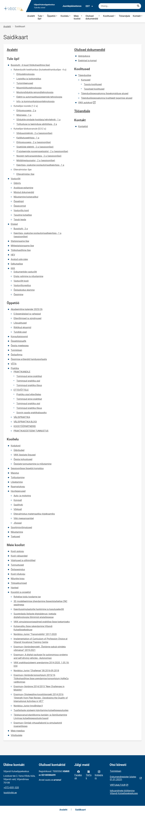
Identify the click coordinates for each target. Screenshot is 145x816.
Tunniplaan (16, 350)
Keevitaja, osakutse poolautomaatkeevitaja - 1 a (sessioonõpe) (37, 235)
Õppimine (18, 294)
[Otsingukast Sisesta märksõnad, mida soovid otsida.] (120, 6)
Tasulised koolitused (94, 89)
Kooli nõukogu (18, 574)
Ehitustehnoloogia (25, 74)
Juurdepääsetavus (71, 6)
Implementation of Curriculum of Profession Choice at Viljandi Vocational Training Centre (40, 640)
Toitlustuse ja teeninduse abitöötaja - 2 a (36, 124)
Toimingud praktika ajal (28, 380)
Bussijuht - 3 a (21, 228)
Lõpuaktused (20, 323)
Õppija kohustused (23, 459)
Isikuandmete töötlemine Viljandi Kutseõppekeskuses (124, 792)
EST (89, 6)
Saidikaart (80, 809)
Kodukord (15, 445)
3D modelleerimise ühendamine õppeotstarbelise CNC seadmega (40, 603)
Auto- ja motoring (22, 495)
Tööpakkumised (19, 583)
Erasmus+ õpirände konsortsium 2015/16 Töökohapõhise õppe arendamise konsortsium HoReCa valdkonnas (41, 678)
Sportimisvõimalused (21, 527)
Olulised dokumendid (93, 17)
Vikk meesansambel (24, 518)
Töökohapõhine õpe (21, 250)
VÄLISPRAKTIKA (22, 417)
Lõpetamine (17, 482)
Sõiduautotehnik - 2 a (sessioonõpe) (34, 133)
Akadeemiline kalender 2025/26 (26, 309)
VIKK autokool (85, 102)
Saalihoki (18, 504)
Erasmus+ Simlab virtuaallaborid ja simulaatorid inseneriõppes (38, 724)
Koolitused (109, 17)
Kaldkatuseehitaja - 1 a (27, 137)
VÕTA (13, 363)
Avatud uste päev (19, 259)
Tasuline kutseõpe (23, 215)
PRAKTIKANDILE (22, 371)
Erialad (14, 224)
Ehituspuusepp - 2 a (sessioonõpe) (33, 142)
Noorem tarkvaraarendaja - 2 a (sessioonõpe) (38, 156)
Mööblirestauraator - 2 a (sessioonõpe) (35, 160)
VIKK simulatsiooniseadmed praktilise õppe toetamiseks (42, 621)
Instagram (99, 775)
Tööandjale (124, 16)
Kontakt (138, 17)
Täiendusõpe (84, 75)
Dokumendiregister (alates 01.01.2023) (123, 778)
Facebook (78, 775)
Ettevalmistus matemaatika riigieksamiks (34, 513)
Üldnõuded (19, 450)
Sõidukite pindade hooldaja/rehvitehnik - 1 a (38, 119)
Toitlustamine (17, 477)
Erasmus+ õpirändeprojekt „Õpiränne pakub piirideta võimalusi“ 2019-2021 (40, 648)
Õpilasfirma (16, 354)
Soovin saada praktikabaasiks (31, 412)
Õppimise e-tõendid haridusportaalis (29, 359)
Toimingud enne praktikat (29, 376)
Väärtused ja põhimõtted (23, 560)
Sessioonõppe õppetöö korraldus (27, 468)
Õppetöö (52, 17)
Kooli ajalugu (17, 551)
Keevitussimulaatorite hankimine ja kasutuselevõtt (39, 609)
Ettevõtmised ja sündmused (27, 318)
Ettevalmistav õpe (25, 174)
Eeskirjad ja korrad (87, 60)
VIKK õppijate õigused (25, 454)
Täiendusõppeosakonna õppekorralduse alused (104, 93)
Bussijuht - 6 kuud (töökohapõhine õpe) (30, 65)
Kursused (85, 80)
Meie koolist (78, 17)
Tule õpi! (41, 17)
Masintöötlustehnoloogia (28, 87)
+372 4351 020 (11, 787)
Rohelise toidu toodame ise (27, 596)
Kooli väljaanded (19, 556)
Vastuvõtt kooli (21, 281)
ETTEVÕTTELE (21, 390)
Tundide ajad (20, 332)
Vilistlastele (16, 735)
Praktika (15, 368)
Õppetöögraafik (18, 341)
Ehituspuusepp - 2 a (26, 110)
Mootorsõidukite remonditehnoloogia (34, 92)
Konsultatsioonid (19, 336)
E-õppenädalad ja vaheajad (27, 313)
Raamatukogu (18, 486)
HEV (13, 254)
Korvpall (18, 500)
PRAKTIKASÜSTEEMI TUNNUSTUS (31, 430)
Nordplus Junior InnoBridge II (28, 705)
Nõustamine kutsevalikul (26, 196)
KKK (13, 268)
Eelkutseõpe (17, 263)
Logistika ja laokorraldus (28, 78)
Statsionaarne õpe (20, 241)
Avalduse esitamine (23, 187)
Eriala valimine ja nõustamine (28, 276)
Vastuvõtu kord (21, 210)
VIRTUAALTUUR (117, 785)
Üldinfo (17, 183)
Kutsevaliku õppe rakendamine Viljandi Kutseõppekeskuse (33, 628)
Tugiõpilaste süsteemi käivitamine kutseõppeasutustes (41, 710)
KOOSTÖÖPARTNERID (25, 426)
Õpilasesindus (18, 569)
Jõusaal (18, 523)
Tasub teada (20, 219)
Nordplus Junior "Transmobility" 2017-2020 (35, 634)
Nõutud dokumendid (24, 192)
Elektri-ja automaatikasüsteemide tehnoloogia (39, 97)
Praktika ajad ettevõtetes (28, 394)
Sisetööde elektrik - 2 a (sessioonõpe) (35, 147)
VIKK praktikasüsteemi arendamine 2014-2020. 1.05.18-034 (41, 664)
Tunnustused (17, 565)
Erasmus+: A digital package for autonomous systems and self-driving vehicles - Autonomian (41, 656)
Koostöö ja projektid (21, 592)
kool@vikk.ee (10, 792)
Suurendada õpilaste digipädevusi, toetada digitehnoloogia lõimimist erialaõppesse (35, 615)
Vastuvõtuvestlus (22, 285)
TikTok (88, 775)
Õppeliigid (19, 201)
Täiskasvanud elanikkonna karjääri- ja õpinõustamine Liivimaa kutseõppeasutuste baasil (40, 717)
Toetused (15, 536)
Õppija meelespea (20, 345)
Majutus (15, 473)
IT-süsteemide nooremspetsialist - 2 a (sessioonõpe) (42, 151)
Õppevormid (20, 206)
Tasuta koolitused (93, 84)
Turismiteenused (24, 83)
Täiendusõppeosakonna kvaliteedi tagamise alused (106, 98)
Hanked (14, 587)
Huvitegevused (18, 491)
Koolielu (66, 17)
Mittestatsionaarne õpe (22, 245)
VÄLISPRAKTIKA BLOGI (25, 421)
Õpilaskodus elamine (24, 290)
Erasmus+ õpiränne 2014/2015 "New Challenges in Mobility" (39, 688)
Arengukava (84, 56)
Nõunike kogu (17, 578)
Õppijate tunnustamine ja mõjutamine (32, 464)
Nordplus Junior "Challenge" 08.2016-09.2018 (36, 670)
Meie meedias (18, 730)
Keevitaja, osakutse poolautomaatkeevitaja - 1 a (40, 165)
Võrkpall (18, 509)
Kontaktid (83, 126)
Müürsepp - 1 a (23, 115)
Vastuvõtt (15, 178)
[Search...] (138, 6)
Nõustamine (17, 532)
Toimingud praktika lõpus (29, 385)
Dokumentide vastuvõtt (25, 271)
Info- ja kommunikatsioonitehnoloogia (35, 101)
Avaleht (31, 16)
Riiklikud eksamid (22, 327)
